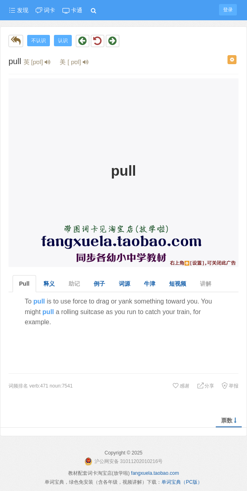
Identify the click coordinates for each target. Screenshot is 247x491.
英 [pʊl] (37, 61)
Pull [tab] (24, 283)
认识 (63, 40)
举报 (229, 386)
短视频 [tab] (177, 283)
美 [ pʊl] (74, 61)
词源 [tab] (124, 283)
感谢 (180, 386)
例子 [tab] (99, 283)
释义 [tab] (49, 283)
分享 (205, 386)
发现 (18, 10)
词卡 (45, 10)
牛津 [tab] (149, 283)
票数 (228, 420)
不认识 (38, 40)
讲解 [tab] (205, 283)
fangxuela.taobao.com (155, 473)
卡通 (72, 10)
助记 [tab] (74, 283)
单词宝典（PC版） (181, 482)
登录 (228, 10)
